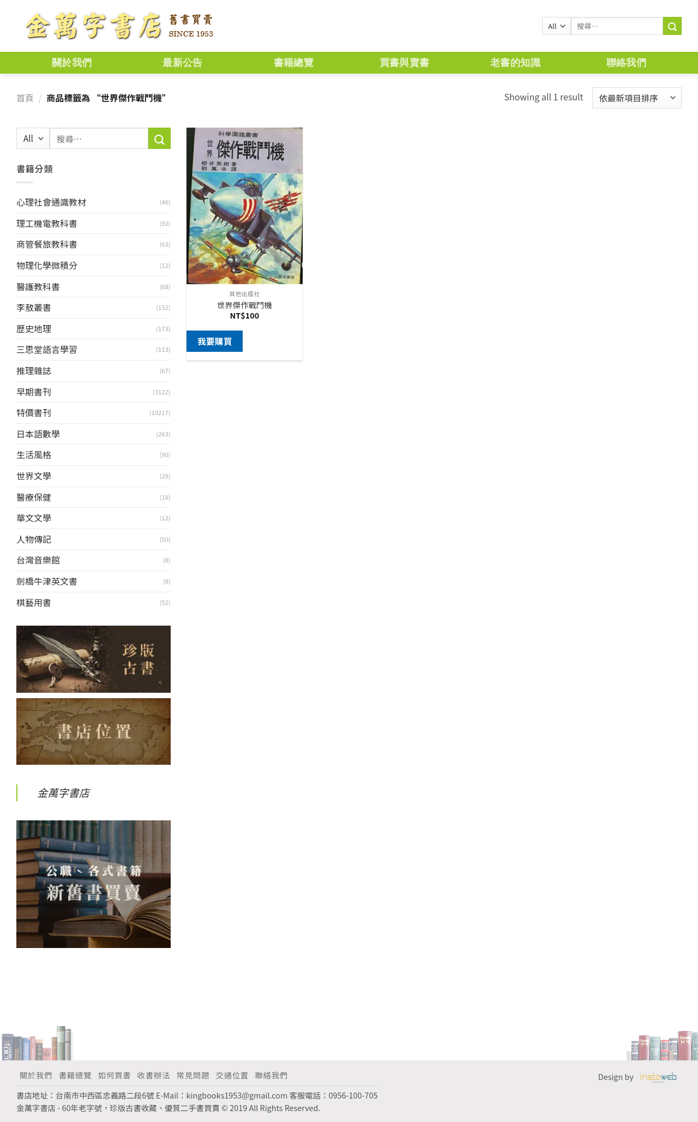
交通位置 (232, 1075)
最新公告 (182, 62)
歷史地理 (33, 328)
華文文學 (33, 517)
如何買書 (114, 1075)
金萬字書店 (63, 792)
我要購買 (214, 341)
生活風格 (33, 454)
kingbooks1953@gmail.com (237, 1095)
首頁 (25, 97)
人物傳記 (33, 538)
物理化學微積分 (46, 265)
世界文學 (33, 475)
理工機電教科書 (46, 223)
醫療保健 (33, 496)
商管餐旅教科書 (46, 243)
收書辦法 (153, 1075)
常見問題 (193, 1075)
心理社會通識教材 (51, 201)
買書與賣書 (405, 62)
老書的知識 (515, 62)
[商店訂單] (637, 98)
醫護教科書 (38, 286)
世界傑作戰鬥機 (244, 305)
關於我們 (72, 62)
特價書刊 (33, 412)
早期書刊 (33, 391)
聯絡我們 (626, 62)
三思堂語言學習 (46, 349)
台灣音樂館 (38, 559)
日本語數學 (38, 433)
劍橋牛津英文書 (46, 580)
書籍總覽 (294, 62)
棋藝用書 (33, 602)
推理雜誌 (33, 370)
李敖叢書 (33, 307)
